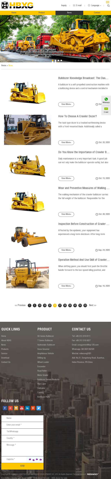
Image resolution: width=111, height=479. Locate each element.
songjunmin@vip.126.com (88, 343)
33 (40, 303)
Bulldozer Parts (43, 395)
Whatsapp (106, 102)
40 (75, 303)
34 (45, 303)
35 (50, 303)
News (69, 13)
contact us (81, 327)
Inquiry (63, 6)
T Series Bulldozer (45, 338)
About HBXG (6, 338)
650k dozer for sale (41, 476)
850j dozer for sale (59, 476)
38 (65, 303)
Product (42, 13)
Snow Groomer (43, 347)
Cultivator (41, 386)
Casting (40, 390)
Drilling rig (41, 356)
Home (14, 13)
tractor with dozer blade (21, 476)
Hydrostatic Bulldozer (46, 343)
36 (55, 303)
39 (70, 303)
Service (4, 351)
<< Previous (20, 303)
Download (5, 356)
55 (85, 303)
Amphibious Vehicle (45, 351)
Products (5, 347)
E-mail (106, 112)
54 (80, 303)
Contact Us (5, 360)
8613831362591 (88, 347)
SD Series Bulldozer (45, 334)
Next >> (92, 303)
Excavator (41, 364)
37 (60, 303)
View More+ (61, 104)
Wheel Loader (43, 360)
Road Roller (42, 369)
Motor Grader (42, 373)
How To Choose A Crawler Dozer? (72, 114)
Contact (97, 13)
